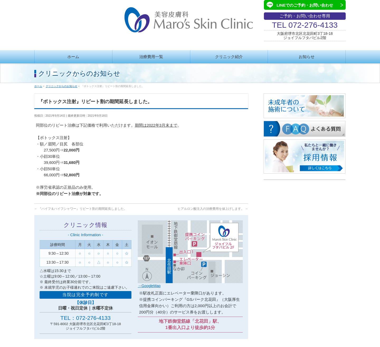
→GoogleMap (149, 286)
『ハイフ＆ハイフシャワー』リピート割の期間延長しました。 (80, 209)
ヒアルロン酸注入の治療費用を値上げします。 (213, 209)
